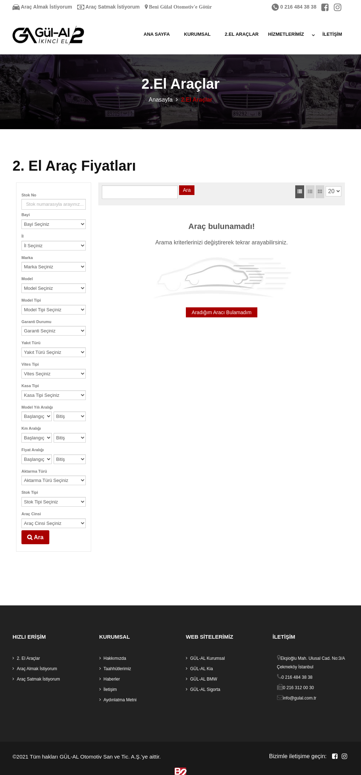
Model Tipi (31, 300)
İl (22, 236)
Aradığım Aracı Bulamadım (221, 313)
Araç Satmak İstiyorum (108, 7)
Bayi (25, 215)
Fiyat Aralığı (32, 450)
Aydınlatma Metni (120, 700)
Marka (27, 257)
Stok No (28, 195)
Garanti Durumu (36, 322)
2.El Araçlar (242, 34)
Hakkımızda (115, 658)
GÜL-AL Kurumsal (207, 658)
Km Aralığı (31, 429)
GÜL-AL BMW (203, 679)
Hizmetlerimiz (286, 34)
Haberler (112, 679)
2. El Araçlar (28, 658)
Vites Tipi (30, 364)
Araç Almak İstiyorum (42, 7)
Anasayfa (161, 100)
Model (27, 279)
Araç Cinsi (31, 514)
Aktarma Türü (34, 471)
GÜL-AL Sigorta (205, 689)
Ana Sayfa (157, 34)
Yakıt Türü (30, 343)
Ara (35, 537)
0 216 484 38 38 (294, 7)
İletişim (332, 34)
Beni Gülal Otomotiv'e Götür (180, 6)
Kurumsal (197, 34)
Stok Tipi (29, 493)
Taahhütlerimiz (117, 669)
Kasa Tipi (30, 386)
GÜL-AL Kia (201, 669)
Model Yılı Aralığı (37, 407)
